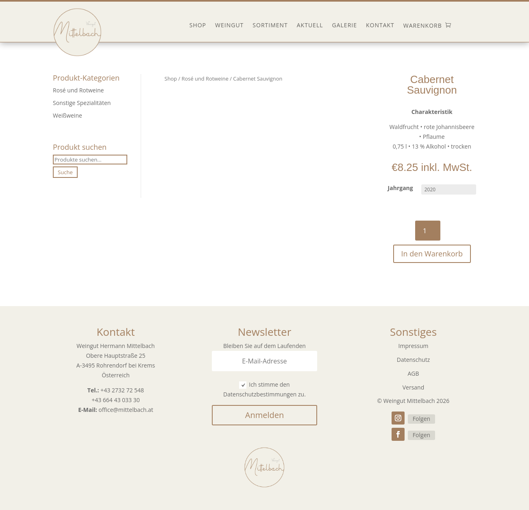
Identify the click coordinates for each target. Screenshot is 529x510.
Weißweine (67, 115)
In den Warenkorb (432, 253)
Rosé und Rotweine (78, 90)
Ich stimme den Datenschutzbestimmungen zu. (264, 389)
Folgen (421, 418)
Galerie (344, 25)
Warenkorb (422, 25)
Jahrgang (400, 188)
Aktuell (310, 25)
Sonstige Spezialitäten (82, 103)
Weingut (229, 25)
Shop (197, 25)
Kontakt (380, 25)
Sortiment (270, 25)
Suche (65, 172)
